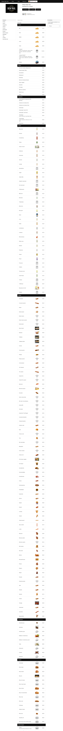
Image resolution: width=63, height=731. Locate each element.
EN (36, 1)
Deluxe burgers (5, 32)
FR (33, 1)
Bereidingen (5, 29)
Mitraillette (4, 34)
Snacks (4, 28)
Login (19, 1)
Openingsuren (25, 9)
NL (30, 1)
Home (13, 1)
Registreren (24, 1)
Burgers (4, 31)
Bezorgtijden (32, 9)
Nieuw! (4, 23)
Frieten (4, 21)
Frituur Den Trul (5, 1)
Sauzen (4, 26)
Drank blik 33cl (5, 39)
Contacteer (38, 9)
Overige (4, 37)
